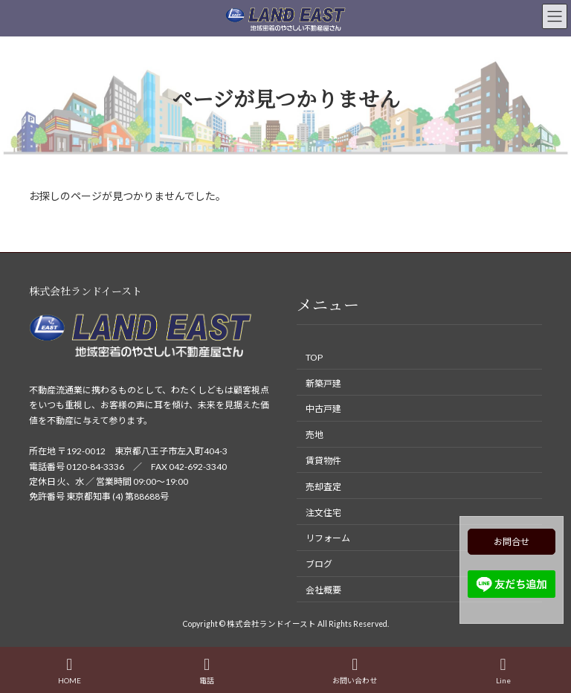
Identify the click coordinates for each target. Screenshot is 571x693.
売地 (314, 434)
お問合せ (511, 541)
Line (503, 671)
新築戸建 (323, 383)
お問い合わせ (354, 671)
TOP (314, 357)
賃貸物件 (323, 460)
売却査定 (323, 486)
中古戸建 (323, 408)
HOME (69, 671)
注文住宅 (323, 512)
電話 (206, 671)
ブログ (319, 564)
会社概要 (323, 590)
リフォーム (328, 538)
